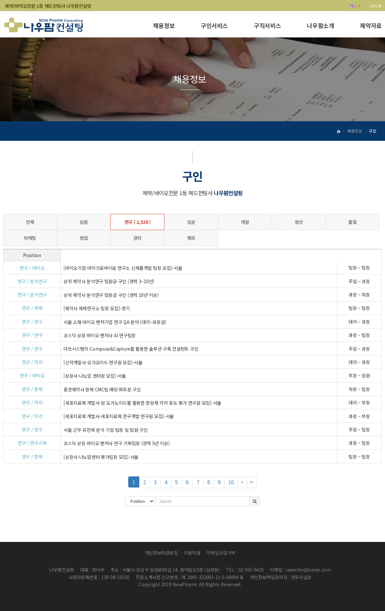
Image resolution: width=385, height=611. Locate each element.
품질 (352, 222)
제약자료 (371, 25)
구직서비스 (267, 25)
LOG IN (376, 5)
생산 (299, 222)
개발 (245, 222)
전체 (30, 222)
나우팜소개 (320, 25)
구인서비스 (214, 25)
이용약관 (192, 552)
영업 (83, 238)
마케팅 (30, 238)
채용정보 (164, 25)
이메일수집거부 (220, 552)
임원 (83, 222)
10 (233, 483)
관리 (137, 238)
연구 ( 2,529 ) (137, 222)
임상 (191, 222)
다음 (242, 482)
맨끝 (252, 482)
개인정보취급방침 (161, 552)
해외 (191, 238)
